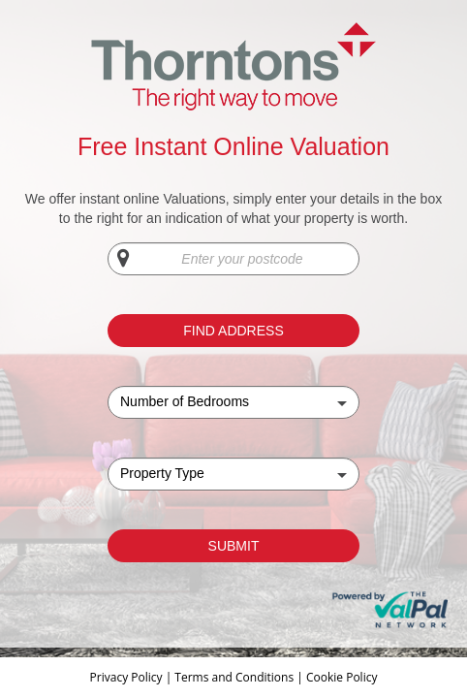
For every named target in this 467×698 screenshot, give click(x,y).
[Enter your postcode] (233, 258)
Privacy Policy (128, 677)
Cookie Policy (341, 677)
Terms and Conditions (234, 677)
